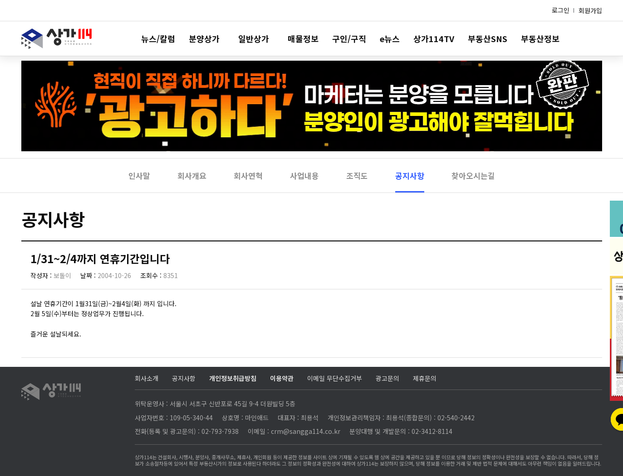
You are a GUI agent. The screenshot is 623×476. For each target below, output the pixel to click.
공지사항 (409, 175)
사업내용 (304, 175)
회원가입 (590, 10)
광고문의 (387, 378)
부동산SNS (487, 38)
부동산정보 (540, 38)
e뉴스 (390, 38)
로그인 (560, 9)
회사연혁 (248, 175)
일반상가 (253, 38)
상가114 (56, 39)
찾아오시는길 (473, 175)
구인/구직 (349, 38)
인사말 (139, 175)
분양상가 (204, 38)
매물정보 (303, 38)
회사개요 (191, 175)
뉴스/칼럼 (158, 38)
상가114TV (433, 38)
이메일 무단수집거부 (334, 378)
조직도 (357, 175)
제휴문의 (425, 378)
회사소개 (146, 378)
